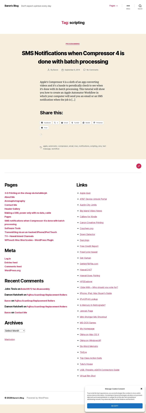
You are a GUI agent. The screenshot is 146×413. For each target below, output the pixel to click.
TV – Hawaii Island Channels (21, 244)
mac (76, 155)
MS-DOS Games (89, 331)
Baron (55, 78)
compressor (63, 155)
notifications (84, 155)
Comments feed (14, 275)
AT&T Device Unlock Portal (94, 207)
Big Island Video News (92, 219)
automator (53, 155)
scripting (94, 155)
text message (49, 157)
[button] (141, 389)
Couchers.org (87, 237)
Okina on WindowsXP (91, 349)
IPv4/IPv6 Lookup (89, 307)
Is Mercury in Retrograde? (94, 313)
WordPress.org (13, 279)
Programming (73, 44)
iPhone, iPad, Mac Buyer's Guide (98, 302)
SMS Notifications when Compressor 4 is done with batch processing (73, 61)
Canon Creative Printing (93, 231)
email (71, 155)
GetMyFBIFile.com (90, 272)
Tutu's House (87, 372)
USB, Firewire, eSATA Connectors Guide (102, 378)
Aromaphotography (16, 209)
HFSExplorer (87, 290)
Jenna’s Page (87, 319)
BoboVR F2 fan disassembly (36, 297)
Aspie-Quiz (86, 201)
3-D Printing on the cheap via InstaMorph (28, 201)
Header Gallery (13, 217)
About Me (10, 205)
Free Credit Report (90, 254)
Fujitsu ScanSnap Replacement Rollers (37, 312)
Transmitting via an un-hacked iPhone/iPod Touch (33, 240)
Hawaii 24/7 (86, 278)
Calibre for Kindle (89, 225)
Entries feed (12, 271)
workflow (59, 157)
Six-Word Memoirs (90, 354)
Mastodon (10, 355)
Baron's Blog (12, 5)
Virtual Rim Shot (89, 384)
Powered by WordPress (38, 406)
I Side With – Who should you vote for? (101, 296)
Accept (114, 406)
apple (45, 155)
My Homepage (88, 337)
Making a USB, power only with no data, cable (30, 221)
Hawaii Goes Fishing (91, 284)
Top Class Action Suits (92, 366)
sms (100, 155)
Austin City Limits (89, 213)
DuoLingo (85, 248)
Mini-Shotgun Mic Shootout (95, 325)
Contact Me (11, 213)
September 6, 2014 (72, 78)
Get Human (86, 266)
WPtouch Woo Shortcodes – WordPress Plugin (31, 248)
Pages (112, 5)
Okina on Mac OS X (90, 343)
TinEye (83, 360)
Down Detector (88, 243)
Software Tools (13, 237)
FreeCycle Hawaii (89, 260)
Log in (8, 267)
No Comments (93, 78)
